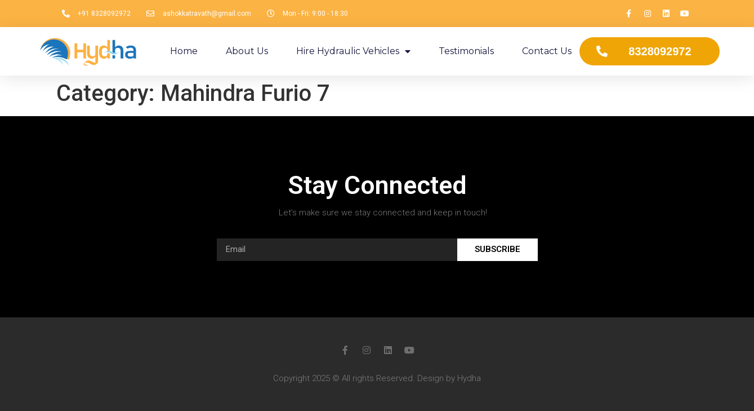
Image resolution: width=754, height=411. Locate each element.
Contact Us (547, 51)
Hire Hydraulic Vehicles (353, 51)
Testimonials (466, 51)
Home (184, 51)
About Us (247, 51)
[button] (649, 51)
